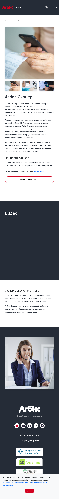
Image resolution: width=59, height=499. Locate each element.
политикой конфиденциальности (15, 483)
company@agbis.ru (29, 440)
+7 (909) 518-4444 (46, 7)
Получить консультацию (29, 180)
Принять (29, 491)
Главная (8, 21)
